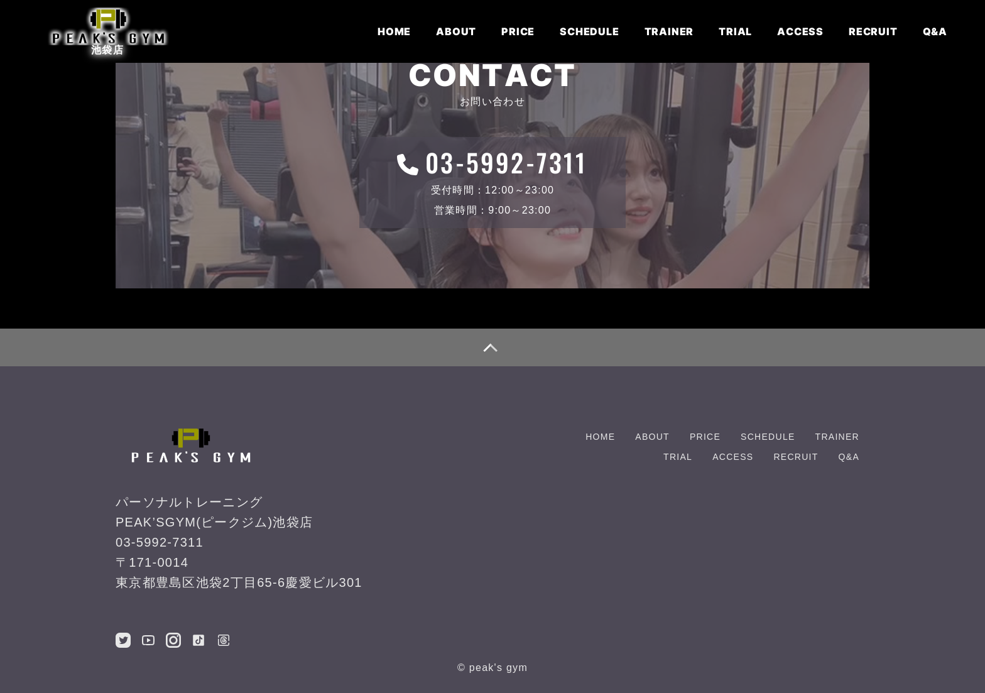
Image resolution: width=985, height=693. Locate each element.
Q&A (935, 31)
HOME (394, 31)
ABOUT (456, 31)
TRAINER (669, 31)
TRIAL (735, 31)
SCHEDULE (589, 31)
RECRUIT (873, 31)
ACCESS (800, 31)
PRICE (518, 31)
